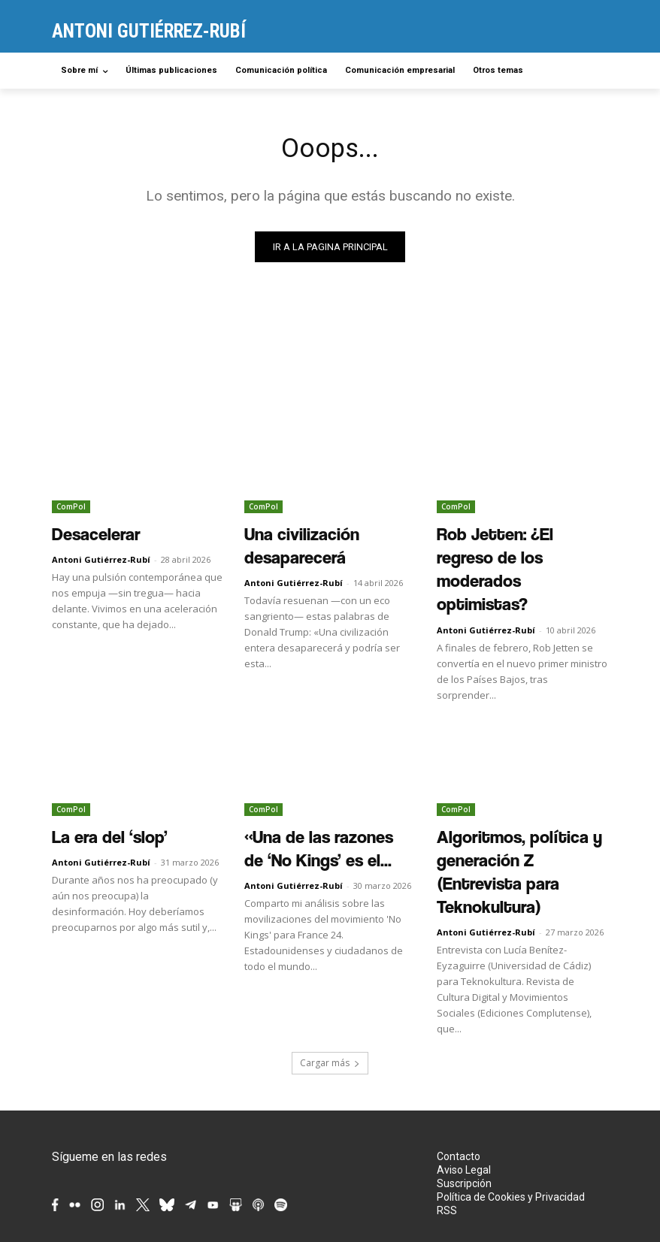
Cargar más (330, 962)
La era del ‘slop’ (92, 776)
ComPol (71, 509)
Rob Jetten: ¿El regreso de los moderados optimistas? (517, 542)
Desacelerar (83, 534)
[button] (590, 71)
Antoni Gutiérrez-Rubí (101, 555)
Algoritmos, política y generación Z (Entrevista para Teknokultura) (516, 793)
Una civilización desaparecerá (321, 534)
